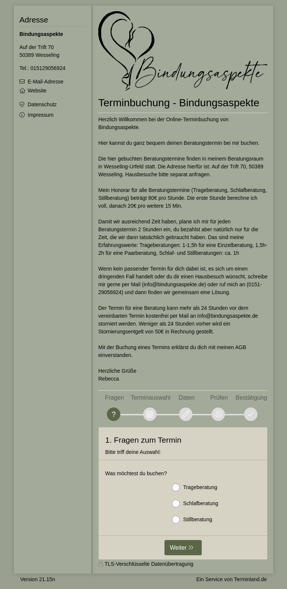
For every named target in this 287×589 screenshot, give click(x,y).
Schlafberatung (195, 503)
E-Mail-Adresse (46, 82)
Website (37, 91)
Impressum (40, 115)
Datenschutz (42, 104)
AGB (240, 347)
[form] (183, 493)
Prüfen (219, 397)
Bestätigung (251, 397)
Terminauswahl (150, 397)
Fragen (114, 397)
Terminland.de (250, 579)
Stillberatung (192, 520)
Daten (187, 397)
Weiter (178, 547)
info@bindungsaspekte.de (174, 284)
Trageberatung (194, 487)
